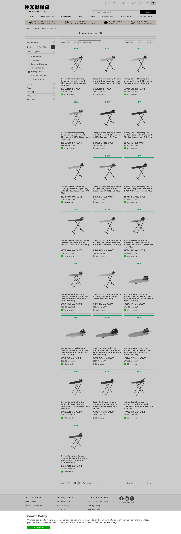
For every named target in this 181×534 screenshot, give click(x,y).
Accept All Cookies (38, 527)
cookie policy (110, 522)
